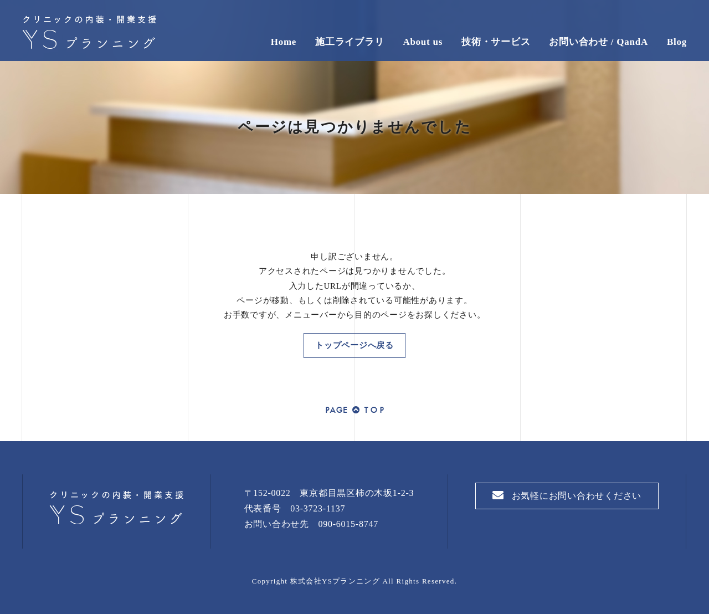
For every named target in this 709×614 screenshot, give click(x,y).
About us (423, 42)
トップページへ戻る (354, 345)
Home (283, 42)
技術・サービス (495, 42)
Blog (677, 42)
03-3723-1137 (317, 508)
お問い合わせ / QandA (598, 42)
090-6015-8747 (348, 524)
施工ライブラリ (349, 42)
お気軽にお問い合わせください (567, 495)
